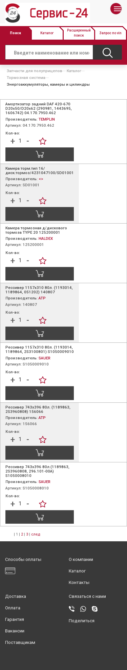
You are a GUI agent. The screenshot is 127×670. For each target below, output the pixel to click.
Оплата (12, 607)
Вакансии (14, 630)
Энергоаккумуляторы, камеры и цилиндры (48, 84)
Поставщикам (20, 642)
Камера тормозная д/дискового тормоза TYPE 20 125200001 (36, 230)
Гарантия (14, 619)
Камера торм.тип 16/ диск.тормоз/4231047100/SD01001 (39, 170)
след (35, 534)
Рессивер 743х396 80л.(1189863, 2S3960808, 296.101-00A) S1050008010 (37, 471)
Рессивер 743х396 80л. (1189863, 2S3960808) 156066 (37, 409)
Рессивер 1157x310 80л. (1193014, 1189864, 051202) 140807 (39, 289)
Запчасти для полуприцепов (34, 70)
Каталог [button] (47, 33)
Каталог (74, 70)
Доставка (15, 596)
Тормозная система (26, 77)
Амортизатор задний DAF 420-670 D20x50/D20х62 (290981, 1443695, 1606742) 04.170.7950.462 (38, 108)
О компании (81, 559)
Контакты (79, 582)
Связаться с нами (87, 596)
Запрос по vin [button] (110, 33)
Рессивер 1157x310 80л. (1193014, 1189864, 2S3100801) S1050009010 (39, 349)
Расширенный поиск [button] (79, 32)
